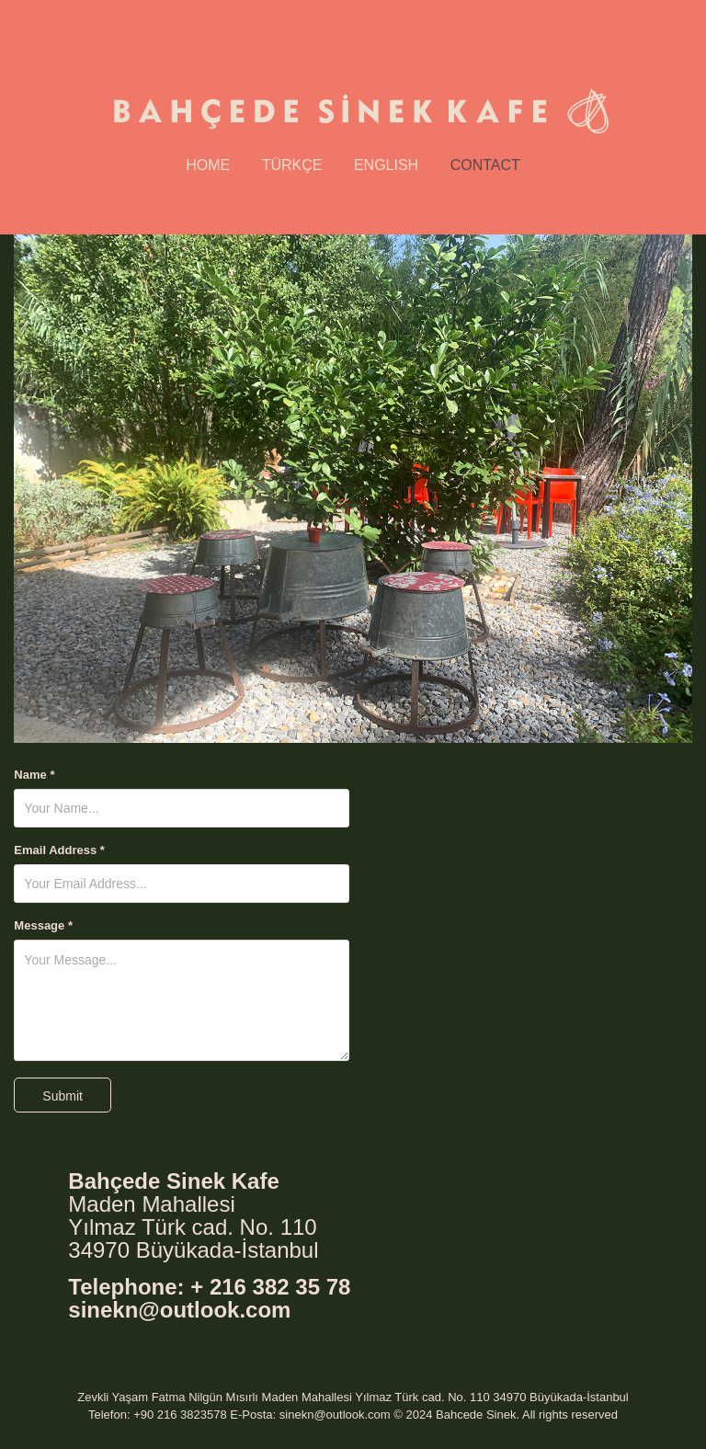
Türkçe (292, 165)
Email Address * (59, 850)
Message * (43, 925)
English (386, 165)
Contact (485, 165)
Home (208, 165)
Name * (34, 775)
